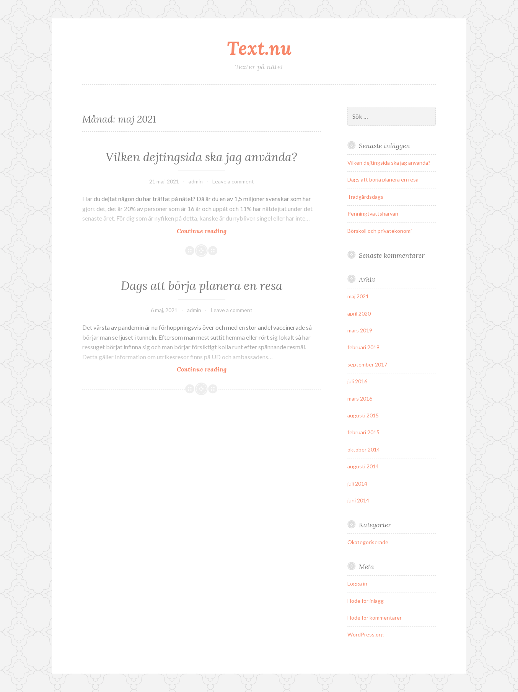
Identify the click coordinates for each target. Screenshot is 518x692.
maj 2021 (358, 296)
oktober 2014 (363, 449)
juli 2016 (357, 381)
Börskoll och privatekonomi (379, 230)
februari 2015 (363, 432)
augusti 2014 (363, 466)
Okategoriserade (367, 542)
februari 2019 (363, 347)
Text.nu (259, 48)
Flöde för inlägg (365, 600)
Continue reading (217, 231)
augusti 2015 (363, 415)
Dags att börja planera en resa (201, 285)
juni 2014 (358, 500)
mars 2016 (359, 398)
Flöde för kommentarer (374, 617)
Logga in (357, 583)
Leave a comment (233, 181)
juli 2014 (357, 483)
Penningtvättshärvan (372, 213)
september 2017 (367, 364)
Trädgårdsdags (365, 196)
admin (196, 181)
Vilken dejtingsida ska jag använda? (201, 157)
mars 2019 (359, 330)
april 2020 (359, 313)
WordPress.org (365, 634)
